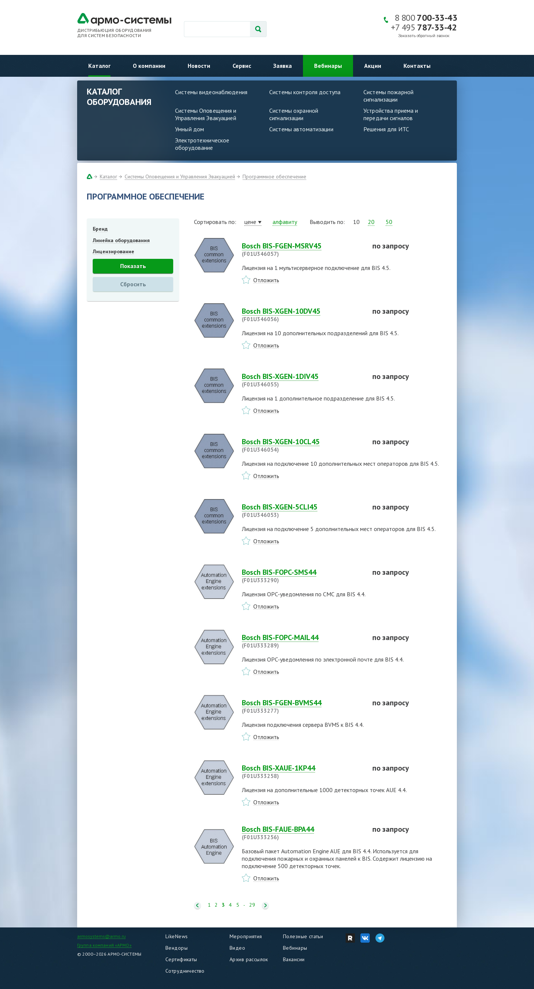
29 (252, 905)
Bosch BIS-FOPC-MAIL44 (302, 641)
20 (371, 221)
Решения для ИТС (386, 129)
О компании (149, 65)
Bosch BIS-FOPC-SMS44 (302, 575)
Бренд (100, 228)
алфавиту (285, 221)
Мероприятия (246, 936)
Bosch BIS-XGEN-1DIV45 (302, 380)
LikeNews (176, 936)
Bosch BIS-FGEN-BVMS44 (302, 706)
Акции (372, 65)
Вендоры (176, 948)
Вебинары (328, 65)
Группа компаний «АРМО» (104, 945)
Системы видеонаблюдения (211, 92)
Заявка (282, 65)
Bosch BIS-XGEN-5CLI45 (302, 510)
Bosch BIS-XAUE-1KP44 (302, 771)
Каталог (99, 65)
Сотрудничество (185, 970)
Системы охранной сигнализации (293, 114)
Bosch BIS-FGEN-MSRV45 (302, 249)
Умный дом (189, 129)
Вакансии (293, 959)
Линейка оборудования (121, 240)
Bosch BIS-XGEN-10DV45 (302, 314)
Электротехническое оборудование (202, 143)
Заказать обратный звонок (423, 35)
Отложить (266, 280)
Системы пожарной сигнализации (388, 95)
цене (250, 221)
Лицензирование (113, 251)
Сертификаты (181, 959)
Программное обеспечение (274, 176)
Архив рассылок (249, 959)
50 (389, 221)
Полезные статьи (303, 936)
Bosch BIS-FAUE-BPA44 (302, 832)
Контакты (417, 65)
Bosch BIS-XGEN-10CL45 (302, 445)
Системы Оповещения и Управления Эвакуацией (206, 114)
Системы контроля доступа (304, 92)
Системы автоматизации (301, 129)
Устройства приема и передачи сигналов (390, 114)
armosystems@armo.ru (101, 936)
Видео (237, 948)
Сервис (242, 65)
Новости (199, 65)
